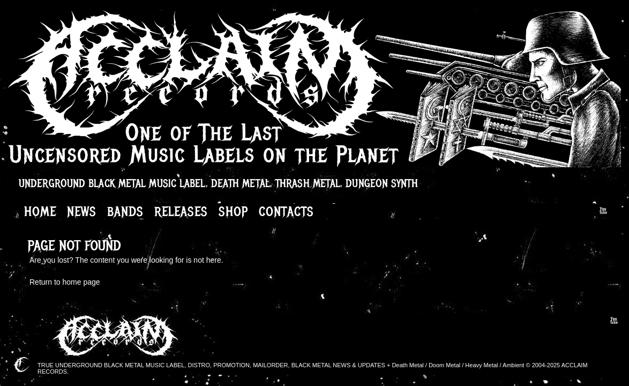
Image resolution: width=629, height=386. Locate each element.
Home (40, 211)
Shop (233, 211)
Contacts (286, 211)
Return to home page (64, 282)
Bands (125, 211)
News (81, 211)
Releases (181, 211)
